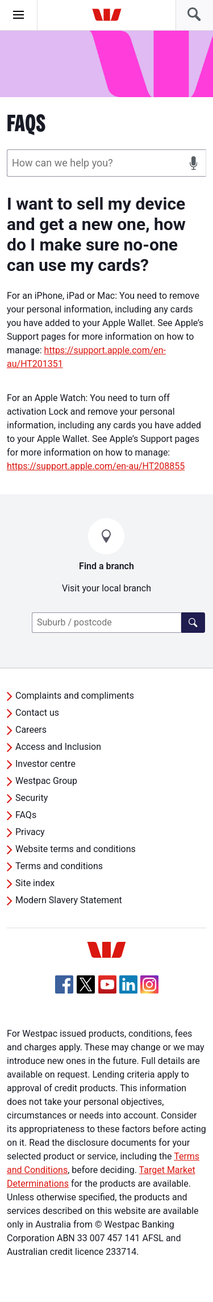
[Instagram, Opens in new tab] (149, 990)
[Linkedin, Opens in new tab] (128, 984)
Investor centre (45, 763)
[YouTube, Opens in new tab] (107, 984)
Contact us (37, 712)
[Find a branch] (193, 622)
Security (31, 797)
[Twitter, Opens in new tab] (85, 984)
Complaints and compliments (74, 695)
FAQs (25, 814)
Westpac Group (46, 780)
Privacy (30, 832)
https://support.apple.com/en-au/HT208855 (96, 466)
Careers (31, 729)
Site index (35, 883)
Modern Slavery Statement (68, 900)
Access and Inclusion (58, 746)
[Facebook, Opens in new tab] (64, 984)
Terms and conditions (59, 866)
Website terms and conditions (75, 849)
